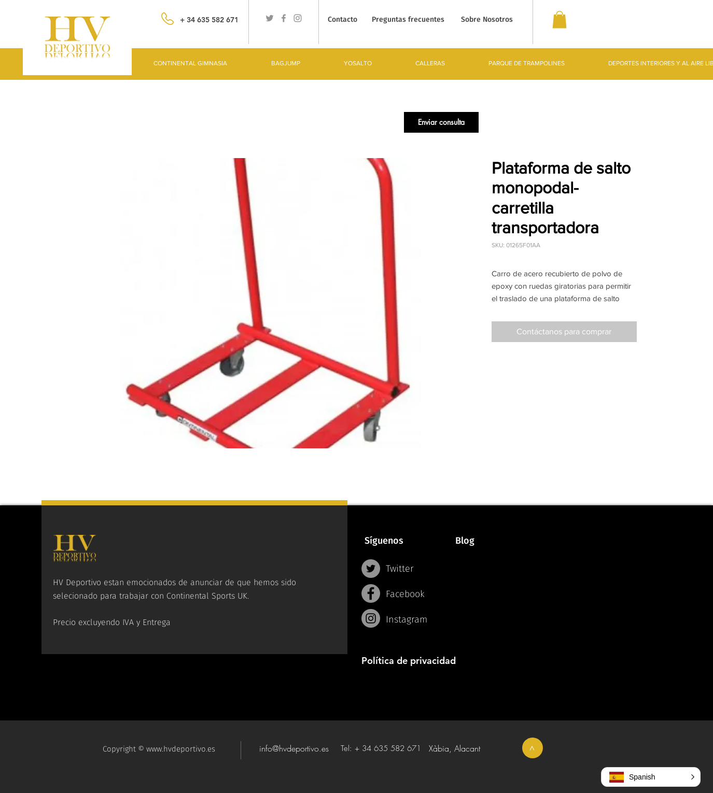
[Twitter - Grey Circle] (370, 568)
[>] (532, 748)
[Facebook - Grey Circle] (370, 593)
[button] (441, 122)
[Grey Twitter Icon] (269, 18)
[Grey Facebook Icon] (283, 18)
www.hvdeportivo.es (180, 749)
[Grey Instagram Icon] (297, 18)
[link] (559, 19)
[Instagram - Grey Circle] (370, 618)
